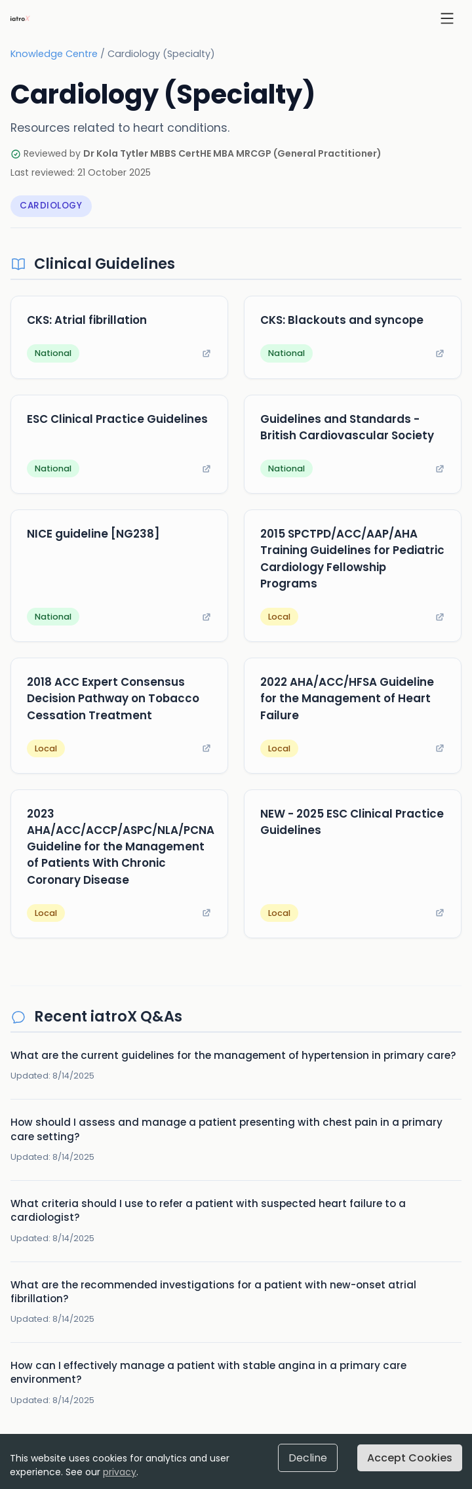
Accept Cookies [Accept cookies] (409, 1457)
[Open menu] (447, 18)
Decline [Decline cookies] (307, 1457)
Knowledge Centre (54, 53)
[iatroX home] (20, 18)
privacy (119, 1472)
